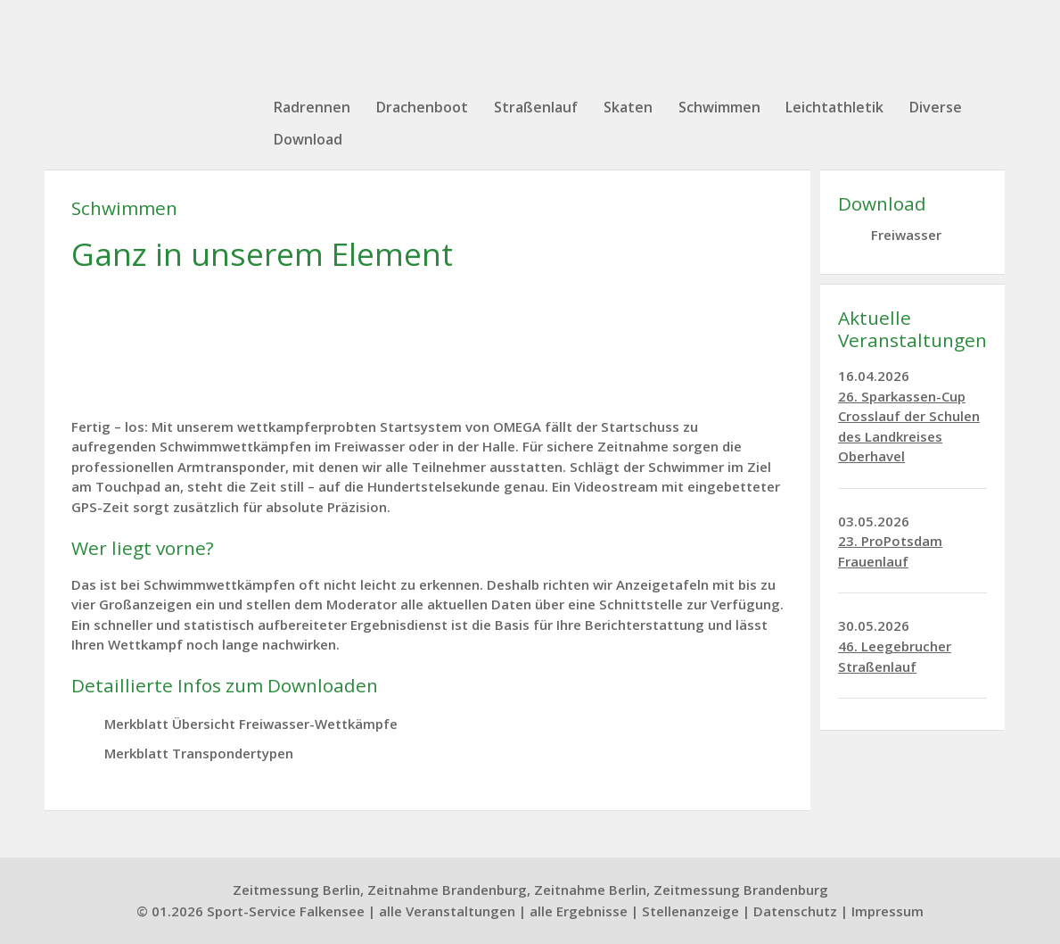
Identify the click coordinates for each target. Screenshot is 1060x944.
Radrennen (312, 107)
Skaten (628, 107)
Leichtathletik (834, 107)
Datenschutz (795, 911)
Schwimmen (719, 107)
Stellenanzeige (690, 911)
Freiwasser (906, 235)
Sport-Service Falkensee (286, 911)
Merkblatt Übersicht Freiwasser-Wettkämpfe (251, 724)
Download (308, 139)
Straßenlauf (536, 107)
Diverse (935, 107)
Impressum (887, 911)
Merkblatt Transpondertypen (198, 753)
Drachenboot (422, 107)
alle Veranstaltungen (447, 911)
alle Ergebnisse (579, 911)
